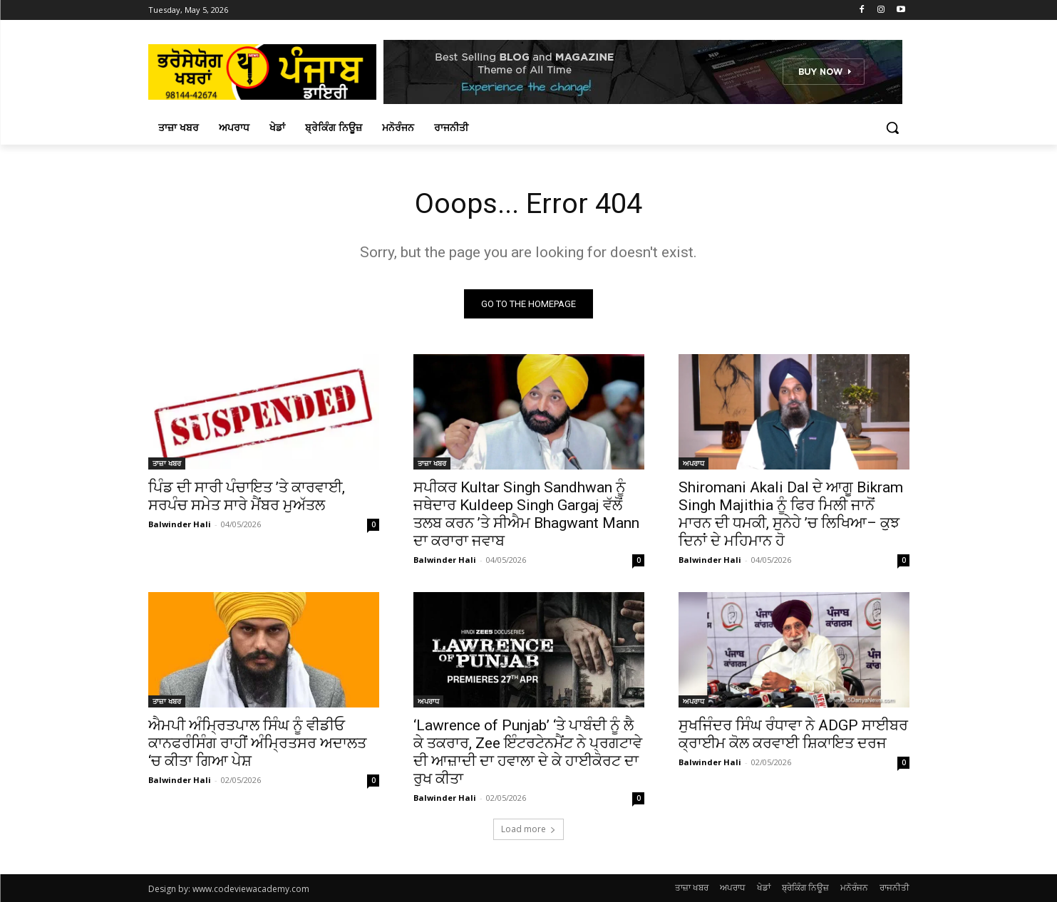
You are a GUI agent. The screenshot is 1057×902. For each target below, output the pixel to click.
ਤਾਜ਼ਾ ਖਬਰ (167, 463)
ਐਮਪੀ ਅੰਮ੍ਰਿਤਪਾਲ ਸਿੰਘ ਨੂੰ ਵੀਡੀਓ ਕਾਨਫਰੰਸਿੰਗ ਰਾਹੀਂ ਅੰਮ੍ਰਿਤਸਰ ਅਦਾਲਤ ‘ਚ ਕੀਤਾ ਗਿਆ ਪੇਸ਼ (257, 743)
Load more (528, 829)
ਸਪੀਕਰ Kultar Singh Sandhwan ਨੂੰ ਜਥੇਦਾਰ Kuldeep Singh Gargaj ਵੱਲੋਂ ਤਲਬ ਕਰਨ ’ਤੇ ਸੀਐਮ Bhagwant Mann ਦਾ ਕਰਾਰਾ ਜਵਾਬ (526, 514)
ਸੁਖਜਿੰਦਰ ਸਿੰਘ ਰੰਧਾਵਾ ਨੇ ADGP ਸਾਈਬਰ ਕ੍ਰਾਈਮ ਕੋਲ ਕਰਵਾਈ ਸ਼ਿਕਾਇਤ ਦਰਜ (793, 734)
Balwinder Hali (179, 524)
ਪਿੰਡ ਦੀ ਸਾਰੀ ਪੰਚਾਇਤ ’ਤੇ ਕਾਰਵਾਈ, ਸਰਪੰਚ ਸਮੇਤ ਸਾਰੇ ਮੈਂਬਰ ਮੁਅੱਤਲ (246, 496)
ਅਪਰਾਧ (693, 463)
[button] (892, 127)
